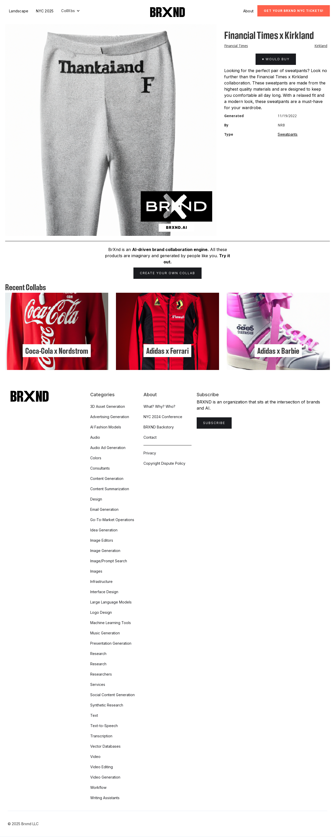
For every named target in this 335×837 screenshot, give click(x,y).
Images (96, 571)
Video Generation (105, 777)
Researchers (101, 674)
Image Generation (105, 550)
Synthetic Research (106, 705)
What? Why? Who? (159, 406)
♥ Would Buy (275, 59)
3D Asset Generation (107, 406)
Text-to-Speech (104, 725)
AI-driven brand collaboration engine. (170, 249)
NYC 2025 (44, 11)
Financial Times (236, 46)
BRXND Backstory (158, 427)
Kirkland (320, 46)
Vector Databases (105, 746)
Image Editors (101, 540)
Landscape (18, 11)
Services (97, 684)
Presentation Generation (110, 643)
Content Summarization (109, 489)
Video (95, 756)
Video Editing (101, 767)
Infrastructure (101, 581)
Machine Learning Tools (110, 622)
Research (98, 653)
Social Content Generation (112, 695)
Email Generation (104, 509)
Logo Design (101, 612)
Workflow (98, 787)
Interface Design (104, 592)
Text (94, 715)
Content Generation (106, 478)
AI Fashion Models (105, 427)
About (248, 11)
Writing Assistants (105, 798)
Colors (95, 458)
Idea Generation (103, 530)
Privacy (149, 453)
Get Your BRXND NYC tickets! (293, 11)
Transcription (101, 736)
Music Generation (105, 633)
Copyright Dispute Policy (164, 463)
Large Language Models (111, 602)
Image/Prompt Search (108, 561)
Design (96, 499)
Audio (95, 437)
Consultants (100, 468)
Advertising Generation (109, 417)
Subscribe (214, 423)
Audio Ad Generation (107, 447)
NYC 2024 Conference (162, 417)
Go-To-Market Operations (112, 519)
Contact (150, 437)
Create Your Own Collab (167, 273)
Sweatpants (287, 134)
